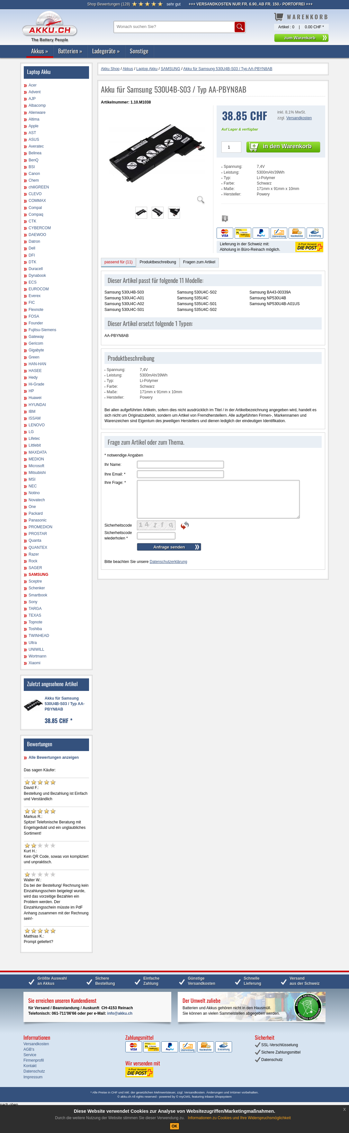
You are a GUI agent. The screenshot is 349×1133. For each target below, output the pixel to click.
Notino (34, 493)
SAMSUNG (38, 574)
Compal (35, 207)
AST (32, 133)
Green (34, 357)
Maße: (229, 188)
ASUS (34, 139)
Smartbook (38, 595)
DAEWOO (37, 234)
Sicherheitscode (118, 525)
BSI (32, 167)
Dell (32, 248)
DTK (32, 262)
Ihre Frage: (115, 482)
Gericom (36, 343)
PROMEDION (40, 527)
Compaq (36, 214)
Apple (34, 126)
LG (31, 432)
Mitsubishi (37, 472)
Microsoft (36, 466)
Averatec (36, 146)
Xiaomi (34, 663)
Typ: (227, 178)
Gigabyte (36, 350)
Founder (36, 323)
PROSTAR (38, 533)
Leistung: (231, 172)
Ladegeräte (106, 51)
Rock (33, 561)
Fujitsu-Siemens (42, 330)
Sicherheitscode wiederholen (118, 535)
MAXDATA (38, 452)
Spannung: (233, 166)
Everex (34, 296)
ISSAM (34, 418)
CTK (32, 221)
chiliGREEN (39, 187)
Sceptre (35, 581)
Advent (34, 92)
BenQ (34, 160)
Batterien (70, 51)
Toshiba (35, 629)
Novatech (37, 500)
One (32, 506)
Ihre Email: (114, 474)
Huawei (35, 397)
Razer (34, 554)
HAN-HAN (37, 364)
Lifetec (34, 438)
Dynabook (37, 275)
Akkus (39, 51)
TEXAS (35, 615)
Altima (34, 119)
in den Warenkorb (287, 146)
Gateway (36, 336)
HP (31, 391)
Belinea (35, 153)
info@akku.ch (119, 1013)
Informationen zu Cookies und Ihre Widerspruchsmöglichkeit (239, 1118)
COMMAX (37, 200)
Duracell (36, 269)
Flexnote (36, 309)
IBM (32, 411)
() (108, 4)
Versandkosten (299, 118)
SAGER (35, 568)
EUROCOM (39, 289)
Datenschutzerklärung (168, 561)
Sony (33, 602)
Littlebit (35, 445)
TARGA (35, 608)
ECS (33, 282)
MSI (32, 479)
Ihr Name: (112, 464)
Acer (33, 85)
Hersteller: (232, 194)
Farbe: (229, 183)
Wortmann (37, 656)
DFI (32, 255)
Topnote (35, 622)
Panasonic (38, 520)
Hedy (33, 377)
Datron (34, 241)
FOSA (34, 316)
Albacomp (37, 105)
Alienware (37, 112)
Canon (34, 173)
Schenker (37, 588)
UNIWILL (36, 649)
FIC (32, 302)
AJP (32, 98)
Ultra (33, 642)
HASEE (35, 370)
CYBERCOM (40, 228)
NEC (33, 486)
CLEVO (35, 194)
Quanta (35, 540)
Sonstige (139, 51)
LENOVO (37, 425)
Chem (34, 180)
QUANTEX (38, 547)
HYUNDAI (37, 405)
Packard (36, 513)
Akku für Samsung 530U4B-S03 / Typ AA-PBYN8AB (65, 704)
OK (174, 1126)
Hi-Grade (36, 384)
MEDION (36, 459)
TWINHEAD (39, 635)
